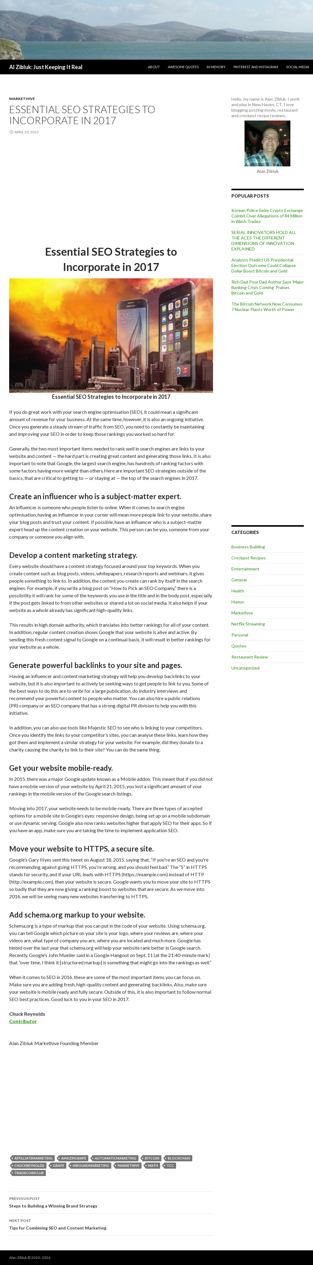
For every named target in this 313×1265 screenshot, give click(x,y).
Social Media (297, 67)
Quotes (238, 645)
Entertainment (245, 568)
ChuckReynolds (29, 1165)
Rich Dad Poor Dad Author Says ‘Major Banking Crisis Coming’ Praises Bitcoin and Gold (267, 287)
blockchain (179, 1158)
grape (58, 1165)
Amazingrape (73, 1158)
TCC (170, 1165)
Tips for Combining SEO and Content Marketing (111, 1223)
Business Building (248, 546)
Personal (239, 634)
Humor (237, 601)
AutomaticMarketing (115, 1158)
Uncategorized (245, 667)
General (239, 579)
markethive (128, 1165)
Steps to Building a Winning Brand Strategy (111, 1201)
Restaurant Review (249, 656)
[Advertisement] (111, 190)
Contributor (23, 1021)
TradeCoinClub (29, 1173)
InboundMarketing (91, 1165)
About (154, 67)
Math (153, 1165)
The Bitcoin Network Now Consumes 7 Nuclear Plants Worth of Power (267, 306)
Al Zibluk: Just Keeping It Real (46, 67)
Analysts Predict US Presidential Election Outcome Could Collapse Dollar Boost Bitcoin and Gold (263, 265)
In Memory (216, 67)
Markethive (22, 98)
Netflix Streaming (248, 623)
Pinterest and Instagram (256, 67)
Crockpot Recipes (248, 557)
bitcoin (152, 1158)
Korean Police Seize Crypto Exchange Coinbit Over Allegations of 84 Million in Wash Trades (267, 216)
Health (237, 590)
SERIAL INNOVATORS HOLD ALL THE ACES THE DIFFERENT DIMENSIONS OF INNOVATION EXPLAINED (263, 240)
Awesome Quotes (183, 67)
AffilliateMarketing (33, 1158)
